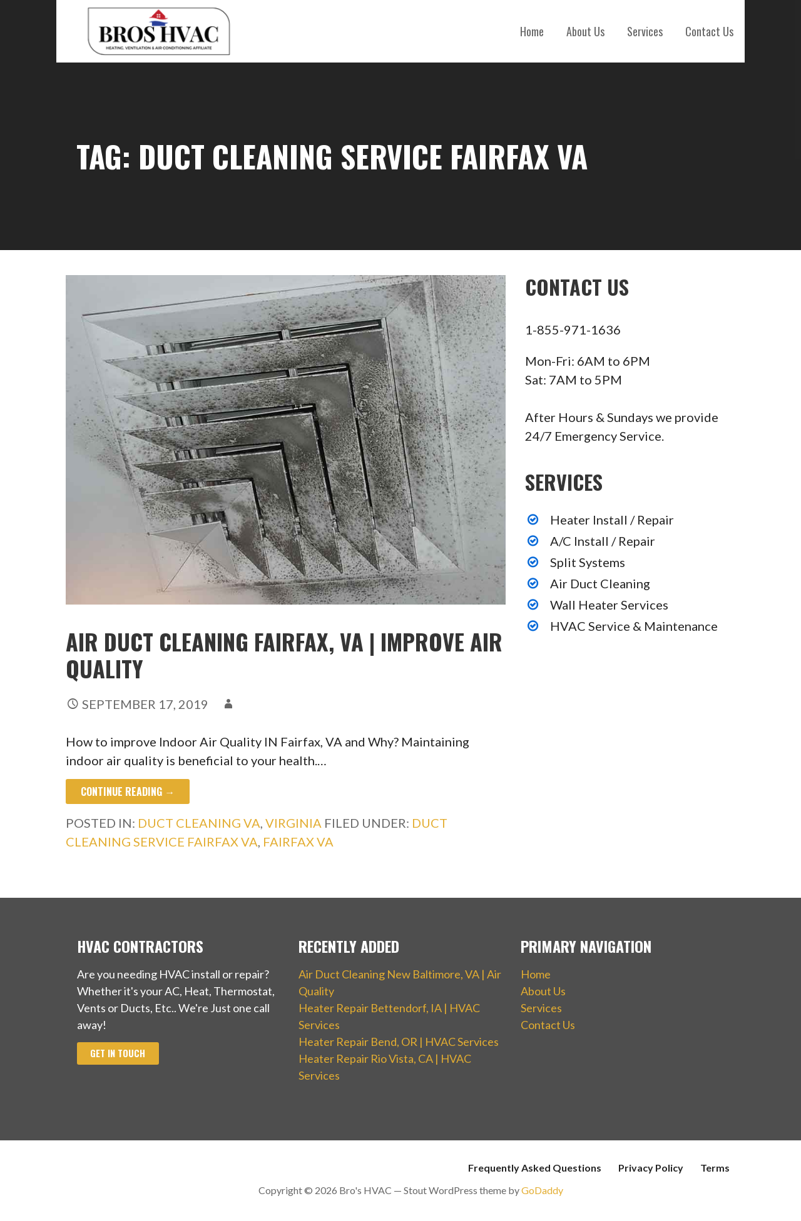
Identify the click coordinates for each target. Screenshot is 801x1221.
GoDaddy (542, 1190)
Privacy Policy (650, 1167)
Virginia (293, 822)
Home (532, 31)
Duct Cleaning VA (199, 822)
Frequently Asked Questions (534, 1167)
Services (645, 31)
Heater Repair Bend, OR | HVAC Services (398, 1041)
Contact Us (709, 31)
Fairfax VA (298, 841)
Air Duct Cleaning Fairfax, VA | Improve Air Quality (284, 655)
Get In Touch (117, 1053)
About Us (585, 31)
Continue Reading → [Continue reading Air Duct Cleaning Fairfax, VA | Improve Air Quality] (128, 791)
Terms (715, 1167)
